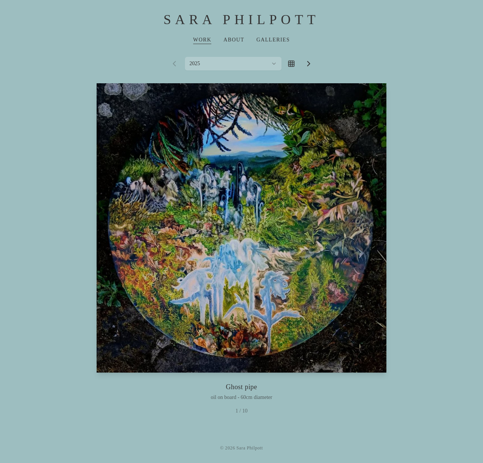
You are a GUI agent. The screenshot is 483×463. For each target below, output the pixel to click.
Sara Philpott (241, 19)
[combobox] (233, 63)
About (233, 40)
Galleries (273, 40)
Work (202, 40)
